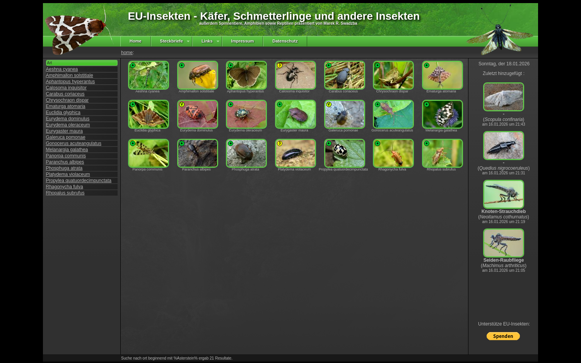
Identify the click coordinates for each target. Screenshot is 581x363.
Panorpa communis (66, 155)
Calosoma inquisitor (66, 87)
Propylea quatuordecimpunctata (78, 180)
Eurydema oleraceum (68, 125)
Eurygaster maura (64, 131)
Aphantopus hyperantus (70, 81)
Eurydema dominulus (68, 118)
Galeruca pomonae (65, 137)
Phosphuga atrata (64, 168)
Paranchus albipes (65, 162)
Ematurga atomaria (65, 106)
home (127, 52)
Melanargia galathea (67, 149)
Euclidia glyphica (63, 112)
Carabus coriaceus (65, 94)
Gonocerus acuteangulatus (73, 143)
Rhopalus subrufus (65, 193)
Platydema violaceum (68, 174)
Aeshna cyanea (62, 69)
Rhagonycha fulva (64, 186)
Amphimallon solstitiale (69, 75)
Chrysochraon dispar (67, 100)
